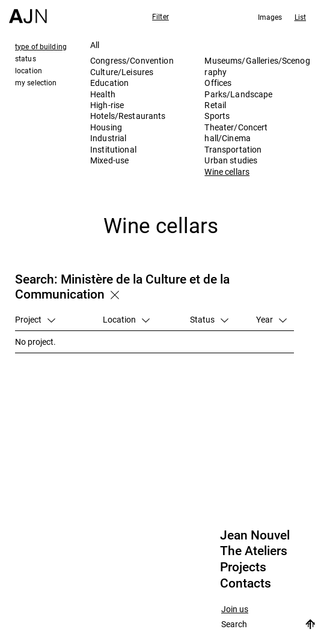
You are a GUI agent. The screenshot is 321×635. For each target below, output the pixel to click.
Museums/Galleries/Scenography (257, 66)
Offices (217, 82)
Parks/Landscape (238, 94)
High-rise (107, 105)
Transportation (232, 149)
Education (109, 82)
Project (35, 319)
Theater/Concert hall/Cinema (236, 132)
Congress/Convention (132, 60)
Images (270, 17)
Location (126, 319)
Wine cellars (226, 171)
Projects (243, 567)
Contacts (245, 583)
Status (209, 319)
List (300, 17)
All (94, 44)
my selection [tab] (36, 82)
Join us (234, 609)
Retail (215, 105)
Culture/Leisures (121, 71)
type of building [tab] (41, 46)
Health (102, 94)
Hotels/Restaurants (128, 115)
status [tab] (25, 58)
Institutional (113, 149)
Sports (217, 115)
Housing (106, 127)
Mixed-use (109, 160)
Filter (160, 16)
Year (271, 319)
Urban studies (230, 160)
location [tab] (28, 70)
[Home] (28, 11)
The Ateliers (253, 551)
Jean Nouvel (255, 535)
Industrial (108, 138)
